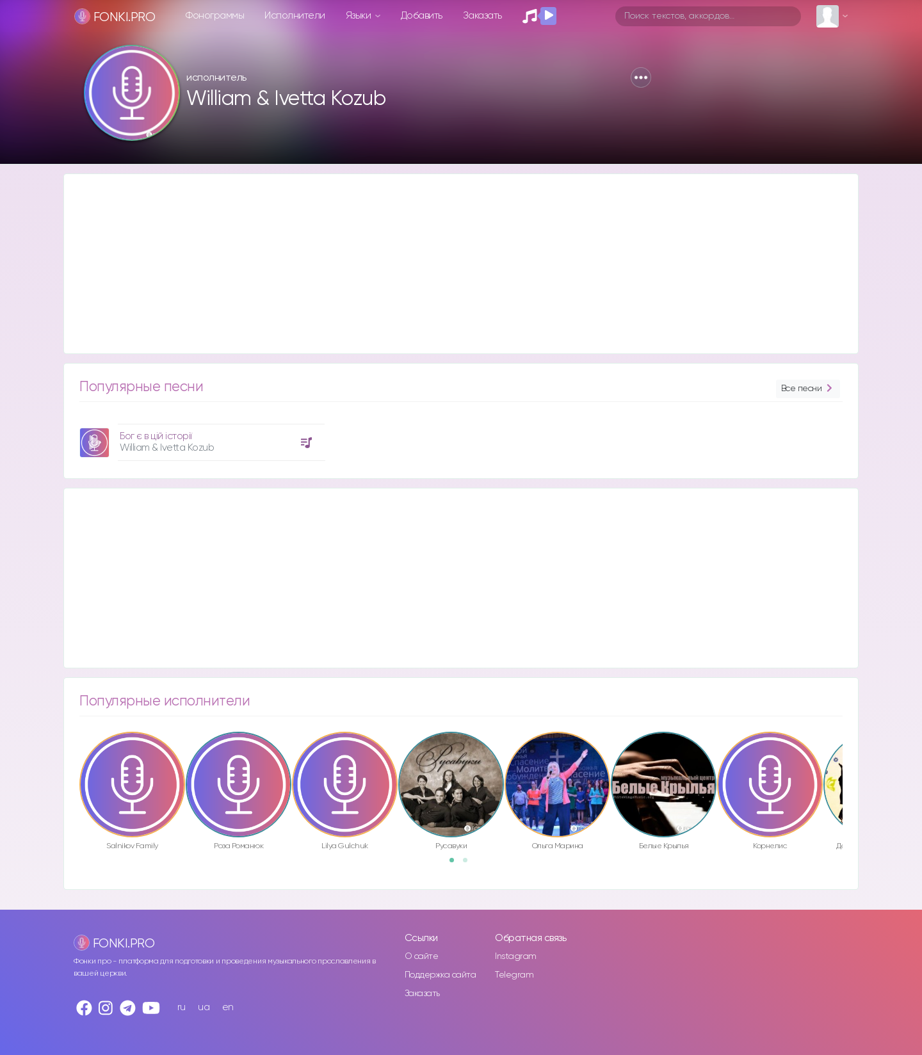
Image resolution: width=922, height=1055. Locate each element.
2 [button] (469, 864)
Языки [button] (359, 15)
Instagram (516, 956)
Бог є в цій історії (156, 436)
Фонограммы (215, 15)
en (228, 1007)
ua (203, 1007)
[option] (200, 437)
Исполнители (294, 15)
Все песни (808, 389)
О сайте (422, 956)
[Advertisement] (448, 263)
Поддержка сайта (440, 974)
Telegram (514, 974)
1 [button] (455, 864)
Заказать (482, 15)
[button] (641, 77)
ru (181, 1007)
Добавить (421, 15)
